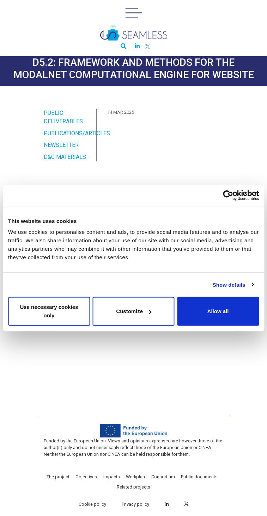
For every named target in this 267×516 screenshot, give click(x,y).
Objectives (86, 476)
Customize (133, 311)
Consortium (163, 476)
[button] (122, 47)
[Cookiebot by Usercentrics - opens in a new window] (228, 195)
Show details (229, 284)
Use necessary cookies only (49, 311)
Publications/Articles (77, 133)
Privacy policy (135, 504)
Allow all (218, 311)
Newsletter (61, 145)
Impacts (111, 476)
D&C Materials (65, 157)
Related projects (133, 487)
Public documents (199, 476)
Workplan (135, 476)
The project (58, 476)
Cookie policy (92, 504)
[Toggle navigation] (134, 13)
